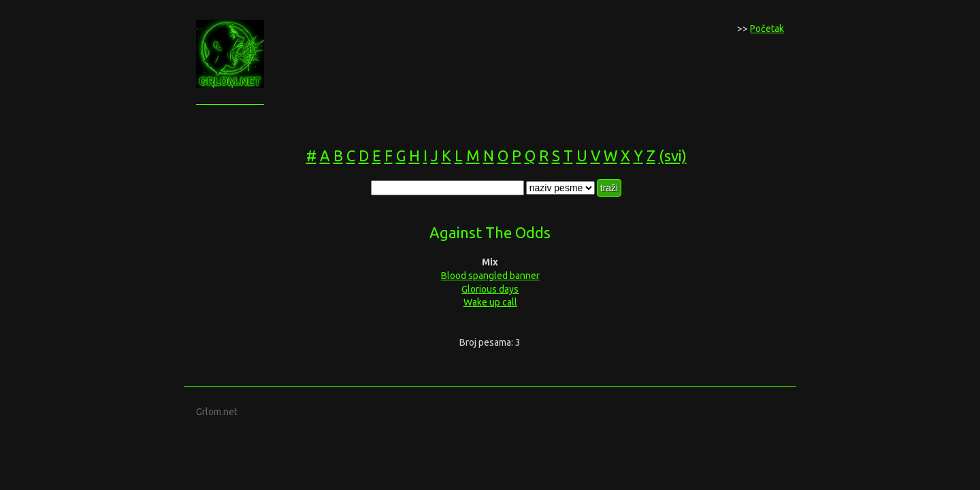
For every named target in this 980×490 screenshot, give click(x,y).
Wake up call (490, 302)
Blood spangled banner (490, 275)
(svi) (673, 155)
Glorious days (490, 289)
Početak (767, 28)
